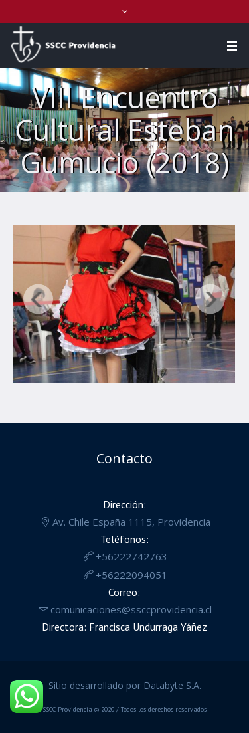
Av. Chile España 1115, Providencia (131, 521)
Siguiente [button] (210, 299)
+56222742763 (131, 556)
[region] (124, 307)
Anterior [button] (38, 299)
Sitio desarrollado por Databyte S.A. (124, 685)
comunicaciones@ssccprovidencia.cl (131, 609)
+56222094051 (131, 574)
